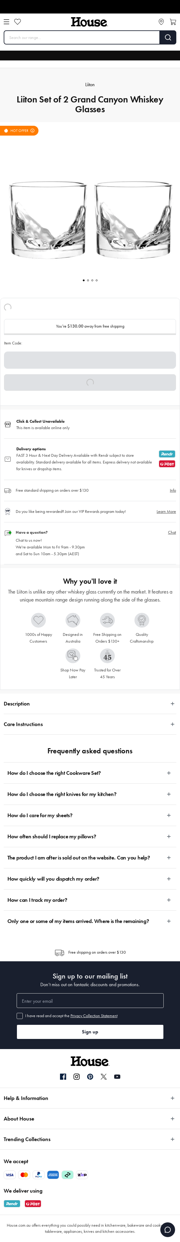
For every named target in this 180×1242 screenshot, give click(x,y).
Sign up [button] (90, 1032)
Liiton (90, 84)
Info (173, 490)
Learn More (166, 511)
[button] (90, 382)
